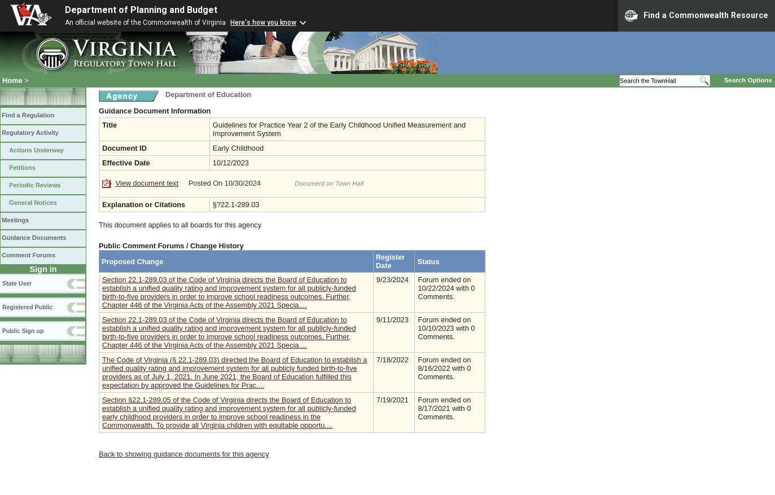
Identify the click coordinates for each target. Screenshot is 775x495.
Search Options (748, 80)
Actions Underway (36, 150)
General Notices (33, 202)
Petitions (22, 167)
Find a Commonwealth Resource (696, 15)
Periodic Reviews (35, 185)
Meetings (15, 220)
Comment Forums (28, 255)
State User (17, 283)
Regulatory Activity (30, 132)
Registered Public (27, 307)
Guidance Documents (34, 237)
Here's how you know (263, 23)
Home (12, 80)
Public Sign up (22, 330)
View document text (147, 183)
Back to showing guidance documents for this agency (184, 454)
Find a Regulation (28, 115)
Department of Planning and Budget (141, 10)
